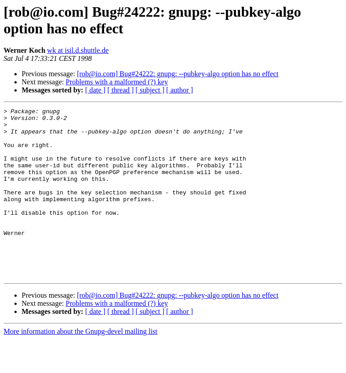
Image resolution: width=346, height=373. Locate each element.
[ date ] (95, 90)
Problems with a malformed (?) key (117, 82)
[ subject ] (150, 90)
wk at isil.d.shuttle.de (78, 50)
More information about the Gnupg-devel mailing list (80, 365)
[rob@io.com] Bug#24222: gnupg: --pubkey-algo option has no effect (177, 74)
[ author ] (179, 90)
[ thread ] (120, 90)
